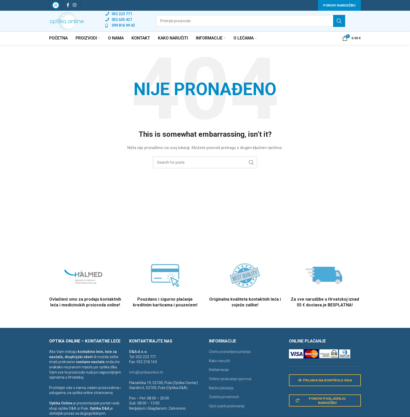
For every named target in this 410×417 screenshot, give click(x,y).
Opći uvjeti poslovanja (226, 413)
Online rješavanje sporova (230, 386)
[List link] (131, 17)
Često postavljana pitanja (229, 359)
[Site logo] (72, 24)
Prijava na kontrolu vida (325, 387)
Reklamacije (219, 377)
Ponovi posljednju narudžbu (322, 408)
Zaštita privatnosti (224, 404)
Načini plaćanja (221, 395)
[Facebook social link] (68, 5)
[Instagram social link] (74, 5)
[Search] (256, 25)
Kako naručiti (219, 367)
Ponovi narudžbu (339, 5)
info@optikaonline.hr (146, 379)
